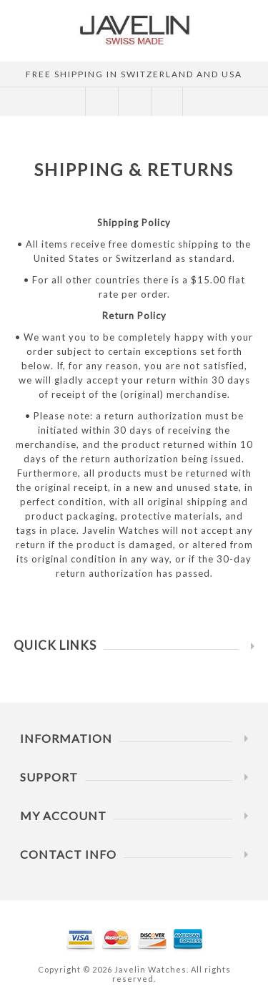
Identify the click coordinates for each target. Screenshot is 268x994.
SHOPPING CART (134, 101)
